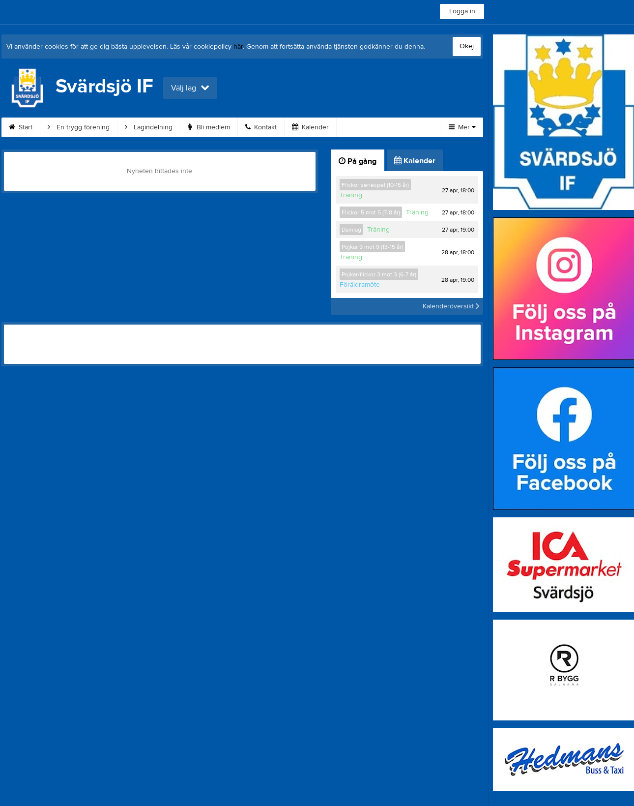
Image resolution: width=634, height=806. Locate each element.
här (238, 46)
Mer (462, 127)
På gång (357, 161)
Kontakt (261, 127)
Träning (351, 195)
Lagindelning (149, 127)
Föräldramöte (360, 284)
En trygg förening (79, 127)
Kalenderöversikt (451, 306)
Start (20, 127)
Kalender (310, 127)
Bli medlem (209, 127)
